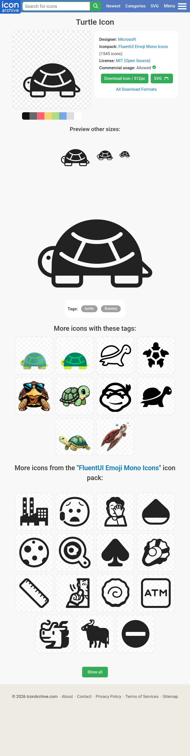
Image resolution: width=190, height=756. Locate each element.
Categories (135, 5)
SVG (155, 5)
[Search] (95, 6)
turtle (89, 308)
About (67, 696)
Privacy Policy (108, 696)
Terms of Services (142, 696)
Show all (95, 672)
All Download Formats (136, 89)
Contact (84, 696)
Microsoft (127, 39)
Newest (113, 5)
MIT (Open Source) (133, 60)
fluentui (111, 308)
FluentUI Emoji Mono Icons (143, 46)
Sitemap (170, 696)
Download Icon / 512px (124, 78)
